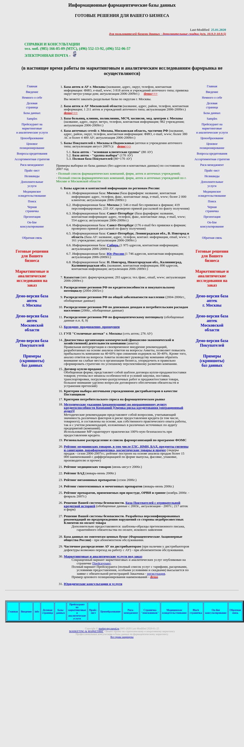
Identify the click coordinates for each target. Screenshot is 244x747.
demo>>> (150, 94)
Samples (32, 118)
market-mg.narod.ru (109, 628)
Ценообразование (32, 138)
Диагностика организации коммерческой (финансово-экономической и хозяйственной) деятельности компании (119, 341)
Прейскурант (101, 563)
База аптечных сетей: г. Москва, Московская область (105, 131)
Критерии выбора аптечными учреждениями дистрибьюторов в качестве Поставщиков (120, 392)
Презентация (32, 217)
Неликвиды (32, 176)
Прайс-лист (32, 170)
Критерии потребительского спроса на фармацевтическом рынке (114, 399)
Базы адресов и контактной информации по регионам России (111, 188)
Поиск (32, 201)
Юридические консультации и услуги (93, 584)
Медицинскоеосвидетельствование (174, 611)
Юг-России (116, 254)
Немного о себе (32, 97)
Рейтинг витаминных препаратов (90, 480)
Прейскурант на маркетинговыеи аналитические (29, 128)
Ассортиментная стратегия (32, 159)
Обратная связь (32, 238)
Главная (32, 86)
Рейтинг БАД (74, 473)
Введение (32, 92)
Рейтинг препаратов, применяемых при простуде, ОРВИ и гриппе (114, 493)
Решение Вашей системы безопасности (94, 503)
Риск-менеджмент (32, 165)
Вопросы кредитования (32, 153)
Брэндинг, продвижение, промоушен (91, 327)
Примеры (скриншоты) (32, 358)
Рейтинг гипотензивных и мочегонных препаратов (103, 486)
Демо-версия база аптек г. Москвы (32, 300)
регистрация (156, 573)
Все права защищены (122, 637)
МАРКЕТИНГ (86, 631)
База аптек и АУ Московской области (93, 106)
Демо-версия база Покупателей (32, 342)
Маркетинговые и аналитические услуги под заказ (103, 556)
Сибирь (113, 245)
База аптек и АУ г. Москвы (85, 87)
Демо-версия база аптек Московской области (32, 323)
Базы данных (31, 113)
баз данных (32, 365)
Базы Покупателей (78, 143)
